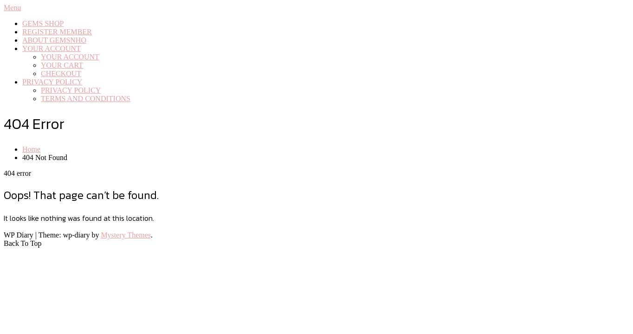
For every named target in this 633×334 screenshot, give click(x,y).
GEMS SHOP (43, 23)
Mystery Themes (126, 235)
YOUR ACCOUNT (51, 48)
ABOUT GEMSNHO (54, 40)
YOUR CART (62, 65)
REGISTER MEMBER (57, 32)
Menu (12, 8)
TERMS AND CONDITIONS (85, 99)
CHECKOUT (61, 73)
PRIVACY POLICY (52, 82)
